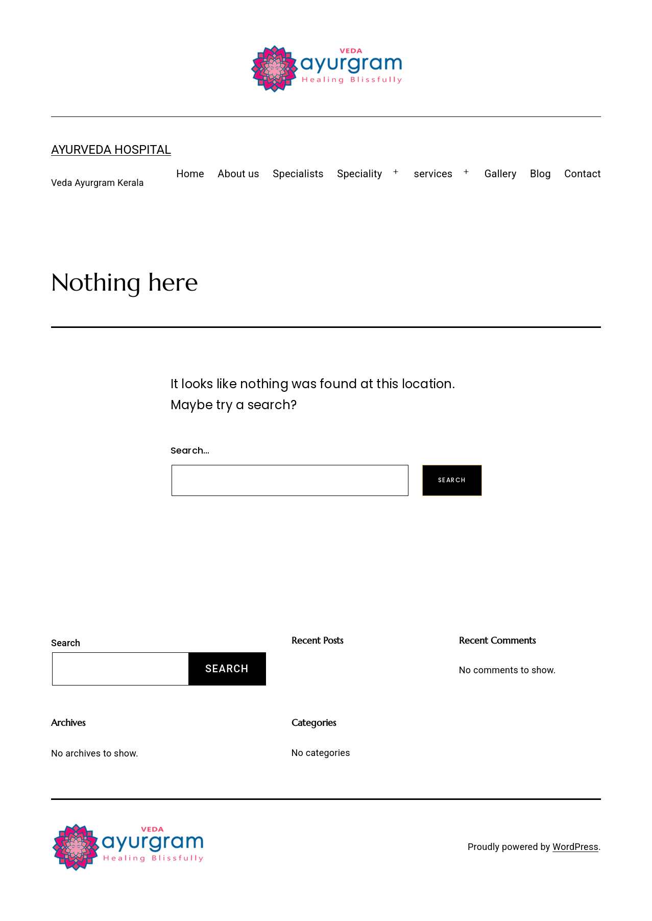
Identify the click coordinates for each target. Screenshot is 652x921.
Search (65, 642)
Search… (190, 450)
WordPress (575, 846)
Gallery (501, 174)
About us (238, 174)
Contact (582, 174)
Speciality (359, 174)
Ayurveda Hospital (111, 150)
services (433, 174)
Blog (540, 174)
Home (190, 174)
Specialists (298, 174)
